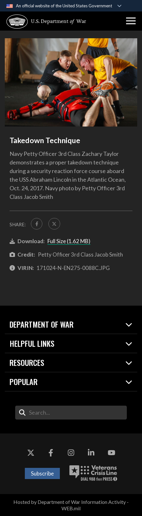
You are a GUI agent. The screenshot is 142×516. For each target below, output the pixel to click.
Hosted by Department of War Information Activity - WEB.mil (71, 505)
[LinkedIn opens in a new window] (91, 453)
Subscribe (42, 473)
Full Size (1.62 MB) (68, 241)
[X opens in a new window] (31, 453)
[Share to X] (54, 223)
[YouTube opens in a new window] (111, 453)
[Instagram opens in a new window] (71, 453)
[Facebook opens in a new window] (51, 453)
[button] (131, 21)
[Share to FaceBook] (36, 223)
